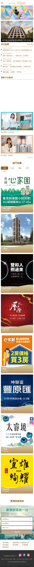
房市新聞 (15, 545)
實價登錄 (6, 547)
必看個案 (25, 545)
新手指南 (6, 542)
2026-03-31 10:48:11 (7, 59)
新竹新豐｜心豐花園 (7, 132)
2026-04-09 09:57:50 (7, 53)
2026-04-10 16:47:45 (7, 48)
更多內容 (30, 44)
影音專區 (6, 545)
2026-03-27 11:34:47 (7, 64)
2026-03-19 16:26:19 (7, 70)
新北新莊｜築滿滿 (7, 155)
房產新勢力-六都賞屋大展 (21, 542)
